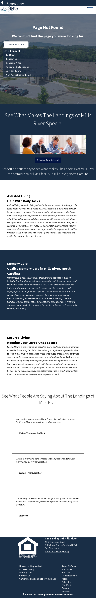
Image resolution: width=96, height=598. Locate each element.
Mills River (67, 569)
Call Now (10, 55)
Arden (65, 578)
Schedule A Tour (16, 44)
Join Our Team (13, 71)
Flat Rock (66, 585)
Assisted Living (18, 196)
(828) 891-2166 (15, 4)
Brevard (65, 588)
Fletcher (66, 572)
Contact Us (11, 59)
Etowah (66, 591)
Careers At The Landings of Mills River (37, 578)
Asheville (66, 582)
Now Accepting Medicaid (18, 75)
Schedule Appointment (48, 160)
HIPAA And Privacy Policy (57, 551)
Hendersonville (69, 575)
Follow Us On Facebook (17, 67)
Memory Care (17, 263)
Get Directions (52, 548)
